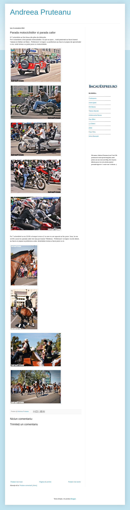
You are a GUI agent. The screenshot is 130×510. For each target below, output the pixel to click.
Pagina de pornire (45, 482)
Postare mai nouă (16, 482)
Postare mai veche (74, 482)
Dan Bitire (92, 119)
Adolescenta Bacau (95, 115)
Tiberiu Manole (94, 111)
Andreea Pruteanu (40, 12)
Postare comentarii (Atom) (28, 485)
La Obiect (92, 123)
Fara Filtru (92, 132)
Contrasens (92, 98)
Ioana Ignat (92, 103)
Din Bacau (92, 107)
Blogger (73, 499)
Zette (90, 128)
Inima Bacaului (94, 136)
